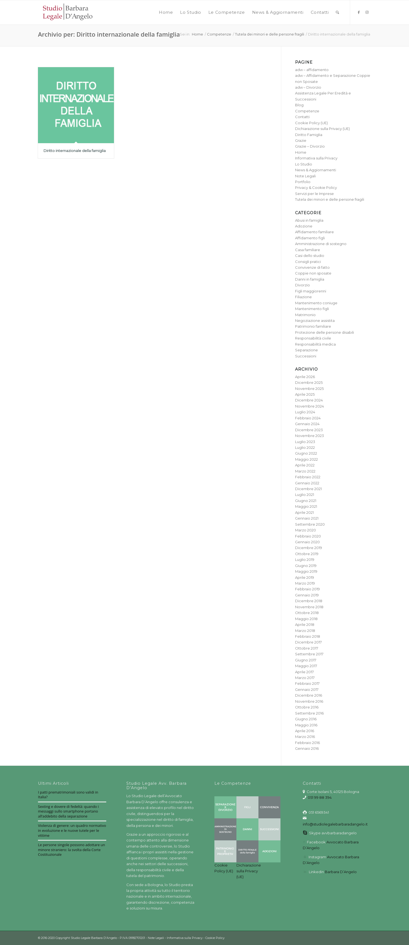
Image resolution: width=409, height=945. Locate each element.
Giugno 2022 (306, 453)
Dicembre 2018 (308, 601)
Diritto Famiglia (308, 134)
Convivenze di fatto (312, 267)
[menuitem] (165, 12)
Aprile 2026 (305, 376)
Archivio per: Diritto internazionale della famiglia (109, 34)
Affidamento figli (310, 238)
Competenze (307, 111)
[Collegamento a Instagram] (367, 12)
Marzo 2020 (305, 530)
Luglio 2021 (304, 494)
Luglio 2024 (305, 412)
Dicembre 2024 (309, 400)
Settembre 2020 (310, 524)
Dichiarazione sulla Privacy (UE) (322, 128)
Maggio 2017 (306, 666)
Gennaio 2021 (306, 518)
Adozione (303, 226)
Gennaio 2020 (307, 542)
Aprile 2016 (304, 731)
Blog (299, 105)
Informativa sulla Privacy (316, 158)
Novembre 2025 (309, 388)
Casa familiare (307, 250)
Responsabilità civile (313, 338)
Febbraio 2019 (307, 589)
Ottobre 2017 (306, 648)
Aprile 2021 (304, 512)
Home (300, 152)
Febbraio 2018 (307, 636)
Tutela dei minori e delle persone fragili (329, 199)
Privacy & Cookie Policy (316, 187)
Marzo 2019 (305, 583)
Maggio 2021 (306, 506)
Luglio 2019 (304, 559)
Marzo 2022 (305, 471)
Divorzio (302, 285)
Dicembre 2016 (308, 695)
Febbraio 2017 (307, 683)
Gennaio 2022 (307, 483)
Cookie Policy (215, 938)
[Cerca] (337, 12)
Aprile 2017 (304, 672)
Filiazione (303, 297)
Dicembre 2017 (308, 642)
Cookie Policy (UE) (311, 123)
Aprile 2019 (304, 577)
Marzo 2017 (305, 677)
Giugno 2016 (306, 719)
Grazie (300, 140)
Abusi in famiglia (309, 220)
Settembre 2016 (309, 713)
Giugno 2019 (306, 565)
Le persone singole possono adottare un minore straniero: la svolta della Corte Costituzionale (71, 849)
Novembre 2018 (309, 607)
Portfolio (302, 182)
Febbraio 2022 (307, 477)
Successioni (305, 356)
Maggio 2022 (306, 459)
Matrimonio (305, 315)
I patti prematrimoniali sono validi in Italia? (68, 795)
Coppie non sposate (313, 273)
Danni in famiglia (309, 279)
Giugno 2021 (305, 500)
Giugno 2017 (305, 660)
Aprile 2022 (305, 465)
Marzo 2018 (305, 630)
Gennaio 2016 (307, 748)
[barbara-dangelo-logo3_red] (67, 12)
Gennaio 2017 (306, 689)
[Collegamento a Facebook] (359, 12)
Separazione (306, 350)
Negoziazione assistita (315, 320)
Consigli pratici (308, 261)
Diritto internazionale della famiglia (74, 150)
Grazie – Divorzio (310, 146)
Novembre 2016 (309, 701)
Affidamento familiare (314, 232)
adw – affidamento (312, 69)
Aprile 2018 (304, 624)
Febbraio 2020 (308, 536)
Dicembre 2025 (309, 382)
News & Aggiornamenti (315, 170)
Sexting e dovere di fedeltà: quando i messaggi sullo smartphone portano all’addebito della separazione (68, 811)
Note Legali (305, 176)
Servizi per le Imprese (314, 193)
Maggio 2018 (306, 619)
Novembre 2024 (309, 406)
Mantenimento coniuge (316, 303)
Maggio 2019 (306, 571)
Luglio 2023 (305, 441)
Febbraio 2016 (307, 742)
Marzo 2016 (305, 736)
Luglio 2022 (305, 447)
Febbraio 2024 (308, 418)
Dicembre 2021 (308, 489)
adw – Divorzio (308, 87)
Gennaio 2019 (307, 595)
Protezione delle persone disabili (324, 332)
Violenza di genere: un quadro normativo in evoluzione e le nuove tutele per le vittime (72, 830)
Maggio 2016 (306, 725)
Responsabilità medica (315, 344)
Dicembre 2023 (309, 430)
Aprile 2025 (305, 394)
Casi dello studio (309, 255)
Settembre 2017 (309, 654)
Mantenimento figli (312, 308)
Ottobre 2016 (306, 707)
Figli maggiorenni (310, 291)
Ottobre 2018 (307, 612)
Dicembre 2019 (308, 547)
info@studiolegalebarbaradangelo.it (335, 824)
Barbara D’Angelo (341, 872)
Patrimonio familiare (313, 326)
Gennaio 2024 (307, 424)
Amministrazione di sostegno (321, 243)
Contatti (302, 117)
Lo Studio (303, 164)
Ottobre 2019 (306, 554)
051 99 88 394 (320, 797)
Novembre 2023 (309, 435)
